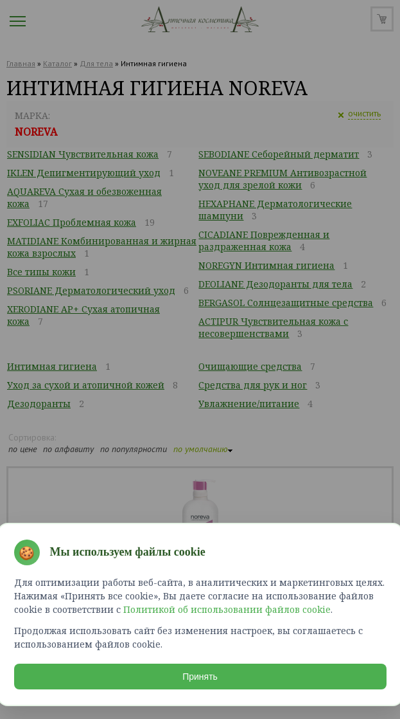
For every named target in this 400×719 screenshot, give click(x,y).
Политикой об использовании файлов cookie (227, 609)
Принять (200, 676)
